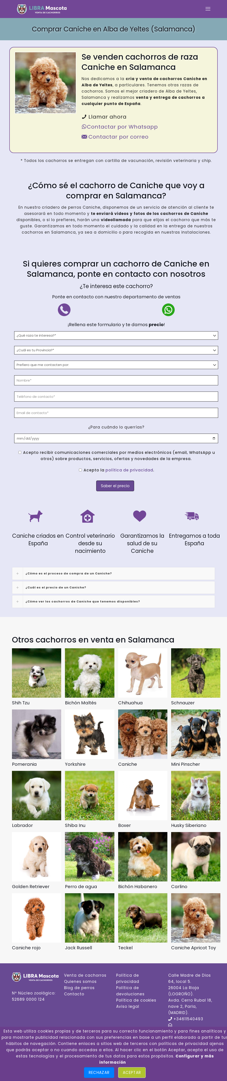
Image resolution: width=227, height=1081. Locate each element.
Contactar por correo (115, 136)
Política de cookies (136, 1000)
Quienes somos (80, 981)
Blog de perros (79, 987)
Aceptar (132, 1072)
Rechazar (99, 1072)
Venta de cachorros (85, 975)
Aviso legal (127, 1006)
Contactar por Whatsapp (120, 126)
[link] (113, 573)
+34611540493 (188, 1019)
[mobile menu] (208, 9)
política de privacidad (129, 470)
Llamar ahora (104, 116)
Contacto (74, 994)
